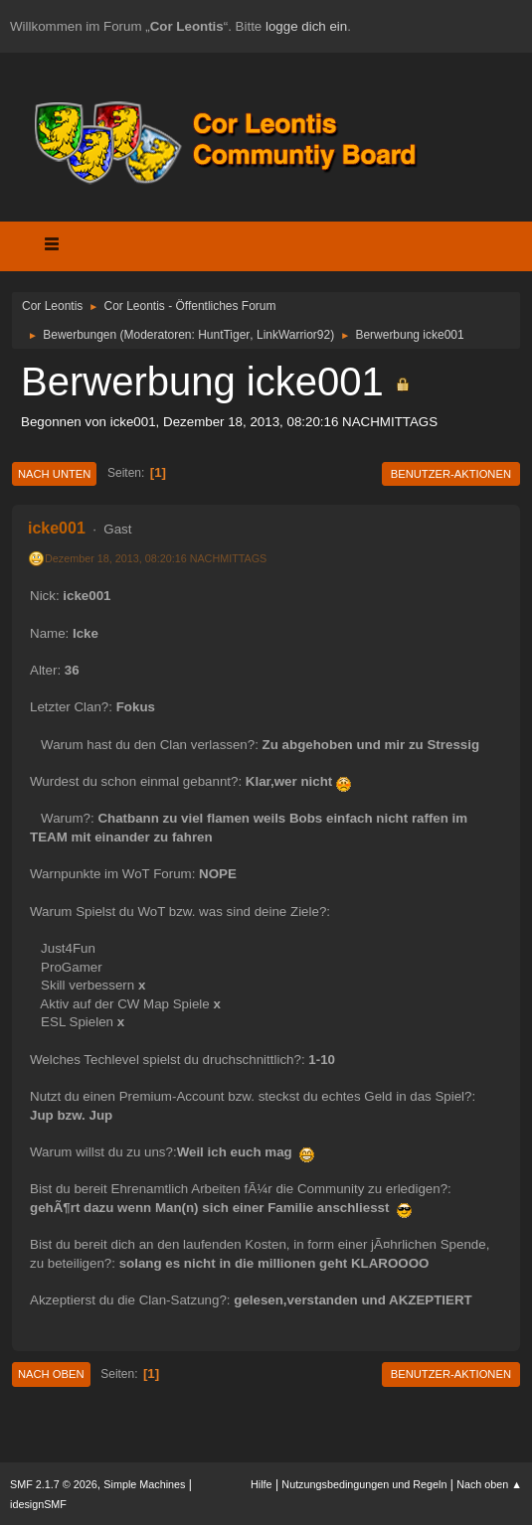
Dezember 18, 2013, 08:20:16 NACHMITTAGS (155, 558)
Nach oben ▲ (489, 1484)
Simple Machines (144, 1484)
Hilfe (261, 1484)
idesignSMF (38, 1504)
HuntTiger (224, 335)
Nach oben (51, 1374)
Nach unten (54, 474)
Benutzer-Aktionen (451, 474)
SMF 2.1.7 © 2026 (53, 1484)
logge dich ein (306, 26)
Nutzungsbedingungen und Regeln (363, 1484)
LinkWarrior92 (293, 335)
